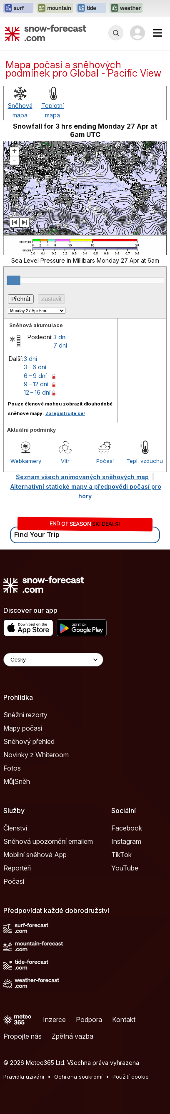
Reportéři (17, 868)
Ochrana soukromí (78, 1076)
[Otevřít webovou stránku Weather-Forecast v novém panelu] (126, 8)
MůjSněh (16, 781)
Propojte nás (22, 1036)
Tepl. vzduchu (144, 461)
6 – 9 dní (35, 375)
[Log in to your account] (137, 32)
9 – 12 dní (36, 384)
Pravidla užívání (23, 1076)
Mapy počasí (22, 728)
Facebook (126, 828)
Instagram (126, 841)
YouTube (124, 868)
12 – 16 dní (37, 392)
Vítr (65, 461)
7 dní (60, 345)
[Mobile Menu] (157, 32)
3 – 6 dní (35, 367)
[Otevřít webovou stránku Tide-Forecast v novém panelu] (91, 8)
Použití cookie (130, 1076)
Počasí (105, 461)
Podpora (89, 1019)
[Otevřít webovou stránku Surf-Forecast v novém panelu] (18, 8)
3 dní (60, 337)
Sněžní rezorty (25, 715)
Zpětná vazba (72, 1036)
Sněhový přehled (29, 741)
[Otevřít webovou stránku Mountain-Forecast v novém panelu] (55, 8)
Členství (15, 828)
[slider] (13, 280)
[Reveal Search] (115, 32)
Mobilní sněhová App (35, 854)
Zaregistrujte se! (65, 413)
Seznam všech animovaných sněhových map (82, 476)
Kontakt (123, 1019)
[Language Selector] (53, 659)
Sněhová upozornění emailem (48, 841)
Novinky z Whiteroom (36, 755)
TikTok (121, 854)
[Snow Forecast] (45, 33)
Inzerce (54, 1019)
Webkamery (25, 461)
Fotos (12, 768)
